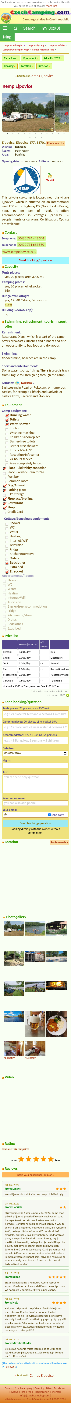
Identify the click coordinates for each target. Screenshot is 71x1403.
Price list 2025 (52, 58)
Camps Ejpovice (42, 76)
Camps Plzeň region (13, 45)
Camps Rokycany (35, 45)
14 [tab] (41, 138)
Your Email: (10, 810)
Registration (42, 1391)
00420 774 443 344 (31, 238)
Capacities (10, 58)
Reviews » (10, 1366)
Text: (6, 772)
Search (29, 28)
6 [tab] (35, 133)
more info (51, 6)
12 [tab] (30, 138)
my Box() (51, 28)
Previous (4, 114)
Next (66, 114)
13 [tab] (35, 138)
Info (23, 1391)
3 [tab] (18, 133)
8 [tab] (47, 133)
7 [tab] (41, 133)
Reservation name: (14, 798)
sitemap (56, 1391)
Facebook (59, 1388)
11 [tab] (64, 133)
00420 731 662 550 (31, 245)
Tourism (26, 383)
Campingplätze (42, 1388)
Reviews (43, 66)
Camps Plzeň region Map (16, 49)
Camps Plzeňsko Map (43, 49)
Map (7, 37)
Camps (8, 1388)
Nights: (7, 760)
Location (26, 66)
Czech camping (23, 1388)
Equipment (29, 58)
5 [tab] (30, 133)
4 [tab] (24, 133)
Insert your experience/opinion (36, 1175)
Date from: (9, 748)
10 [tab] (58, 133)
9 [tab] (53, 133)
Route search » (56, 143)
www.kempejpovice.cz (17, 252)
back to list (23, 75)
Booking (9, 66)
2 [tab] (13, 133)
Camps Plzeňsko (56, 45)
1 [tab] (7, 133)
